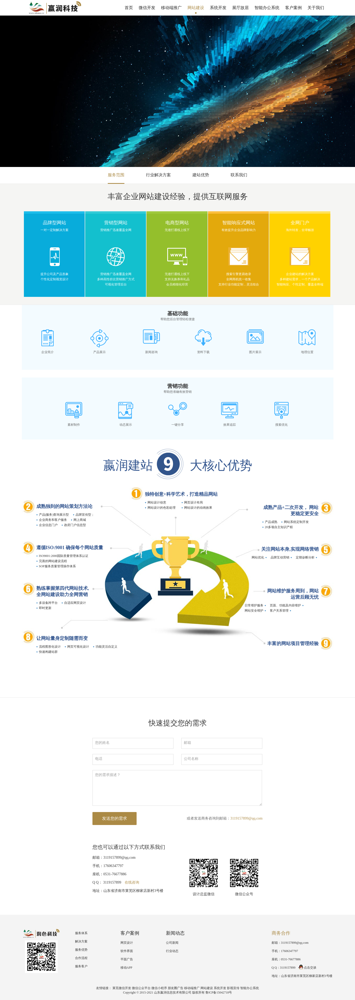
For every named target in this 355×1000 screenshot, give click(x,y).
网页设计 (126, 943)
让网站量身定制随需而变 (62, 638)
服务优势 (81, 950)
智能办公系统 (266, 7)
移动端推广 (171, 7)
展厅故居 (240, 7)
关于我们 (315, 7)
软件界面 (126, 951)
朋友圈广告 (175, 988)
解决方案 (81, 941)
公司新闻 (172, 943)
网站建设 (195, 7)
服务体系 (81, 933)
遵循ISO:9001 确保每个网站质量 (69, 547)
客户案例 (293, 7)
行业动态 (172, 951)
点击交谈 (307, 967)
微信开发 (147, 7)
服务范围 (116, 175)
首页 (129, 7)
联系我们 (239, 175)
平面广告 (126, 959)
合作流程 (81, 958)
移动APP (126, 967)
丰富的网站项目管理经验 (293, 643)
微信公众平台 (141, 988)
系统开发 (218, 7)
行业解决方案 (158, 175)
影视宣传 (233, 988)
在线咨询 (132, 882)
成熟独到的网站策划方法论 (64, 506)
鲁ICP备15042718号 (218, 992)
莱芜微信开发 (121, 988)
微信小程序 (159, 988)
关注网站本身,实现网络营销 (290, 549)
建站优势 (200, 175)
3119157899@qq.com (246, 818)
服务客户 (81, 966)
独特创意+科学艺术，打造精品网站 (181, 494)
